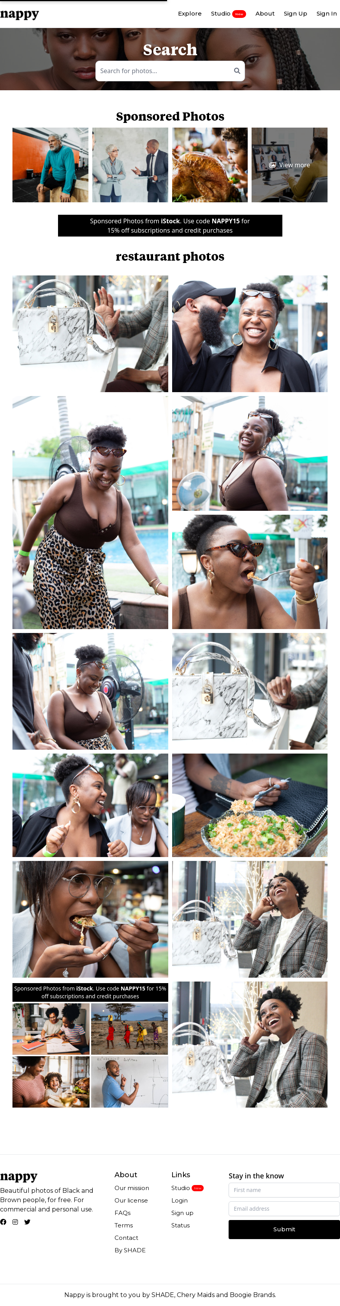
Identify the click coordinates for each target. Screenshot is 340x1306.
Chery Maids (196, 1295)
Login (179, 1200)
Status (180, 1225)
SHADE (163, 1295)
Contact (126, 1237)
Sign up (182, 1213)
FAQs (122, 1213)
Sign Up (295, 13)
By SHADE (130, 1250)
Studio (228, 14)
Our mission (132, 1188)
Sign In (327, 13)
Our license (131, 1200)
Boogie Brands (252, 1295)
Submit (284, 1229)
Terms (124, 1225)
